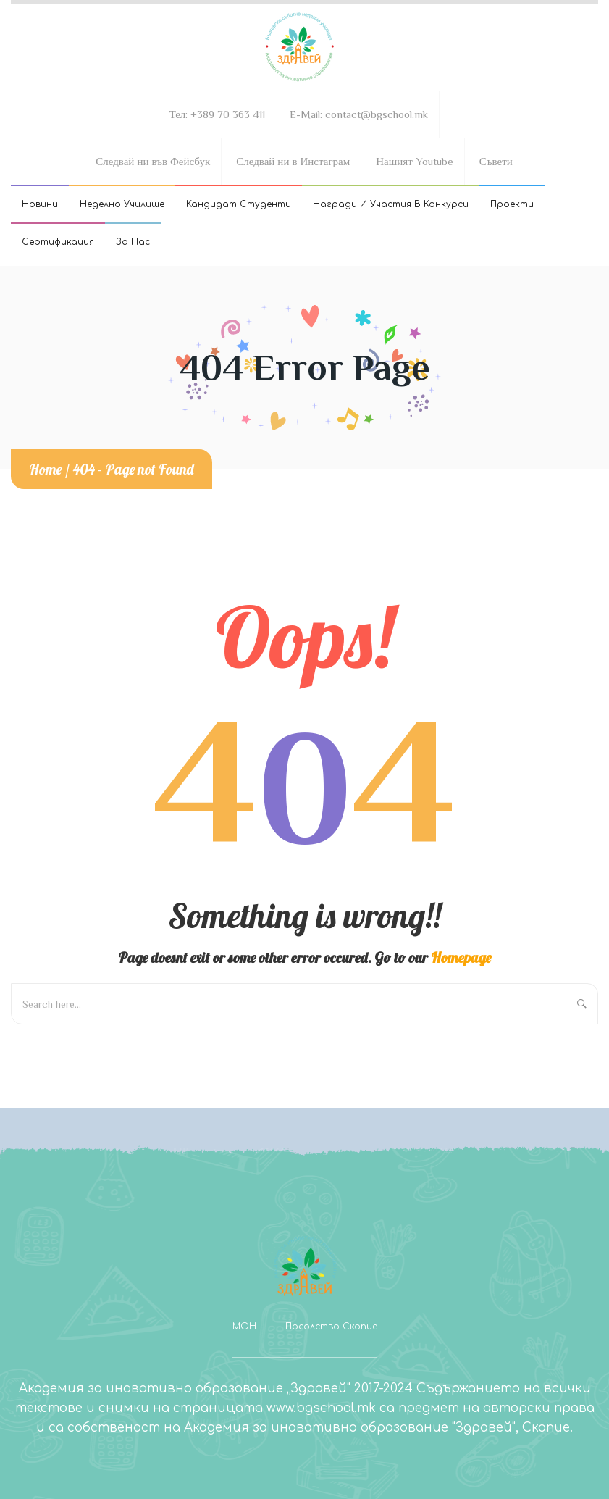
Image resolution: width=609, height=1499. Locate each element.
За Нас (133, 242)
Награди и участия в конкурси (391, 204)
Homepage (461, 957)
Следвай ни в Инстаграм (293, 161)
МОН (244, 1326)
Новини (40, 204)
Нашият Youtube (414, 161)
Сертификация (58, 242)
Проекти (512, 204)
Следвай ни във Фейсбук (153, 161)
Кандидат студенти (238, 204)
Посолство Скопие (331, 1326)
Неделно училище (122, 204)
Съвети (496, 161)
